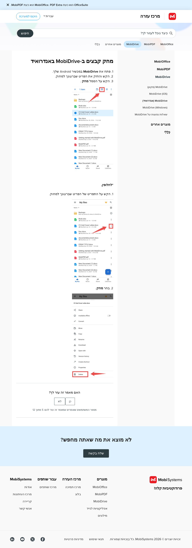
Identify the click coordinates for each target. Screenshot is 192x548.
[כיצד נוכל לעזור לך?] (96, 33)
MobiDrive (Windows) (155, 107)
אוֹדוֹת (28, 487)
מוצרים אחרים (113, 44)
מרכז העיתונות (22, 494)
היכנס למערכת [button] (28, 16)
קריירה (27, 501)
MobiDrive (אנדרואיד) (154, 100)
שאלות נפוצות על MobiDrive (151, 114)
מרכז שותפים (48, 487)
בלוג (78, 494)
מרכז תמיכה (73, 487)
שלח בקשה (96, 453)
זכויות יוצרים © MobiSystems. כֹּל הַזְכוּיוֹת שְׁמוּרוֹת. (145, 539)
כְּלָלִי (97, 44)
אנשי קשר (25, 508)
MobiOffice (166, 44)
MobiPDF (149, 44)
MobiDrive (132, 44)
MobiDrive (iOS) (158, 93)
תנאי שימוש (96, 539)
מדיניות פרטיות (73, 539)
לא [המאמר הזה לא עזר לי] (60, 401)
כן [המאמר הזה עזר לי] (70, 401)
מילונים (102, 516)
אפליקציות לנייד (97, 508)
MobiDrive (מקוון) (157, 87)
